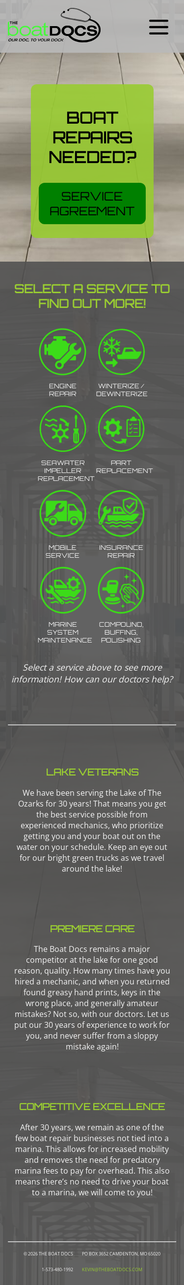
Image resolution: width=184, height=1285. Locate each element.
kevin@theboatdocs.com (112, 1269)
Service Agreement (92, 203)
